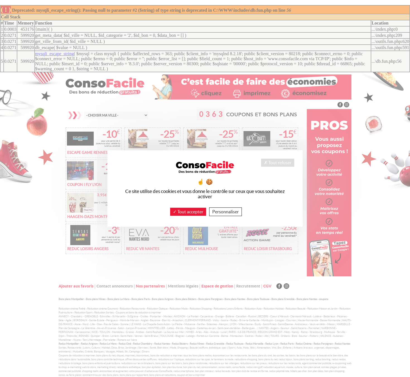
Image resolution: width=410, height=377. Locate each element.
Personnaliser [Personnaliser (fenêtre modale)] (225, 211)
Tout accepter (188, 211)
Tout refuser (277, 162)
